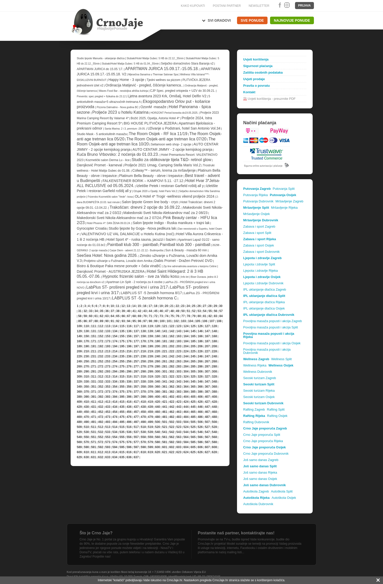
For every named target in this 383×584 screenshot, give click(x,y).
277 (136, 366)
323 (178, 376)
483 (178, 417)
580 (157, 442)
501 (164, 422)
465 (193, 412)
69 (139, 316)
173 (107, 341)
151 (93, 336)
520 (157, 427)
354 (114, 386)
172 (100, 341)
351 (93, 386)
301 (164, 371)
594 (114, 447)
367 (207, 386)
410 (86, 402)
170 (86, 341)
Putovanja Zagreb (257, 188)
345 (193, 381)
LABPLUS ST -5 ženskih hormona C (144, 298)
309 (79, 376)
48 (172, 311)
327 (207, 376)
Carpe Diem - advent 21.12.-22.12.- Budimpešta (136, 250)
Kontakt (249, 92)
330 (86, 381)
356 (129, 386)
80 (199, 316)
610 (86, 452)
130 (86, 331)
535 (122, 432)
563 (178, 437)
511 (93, 427)
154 (114, 336)
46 (161, 311)
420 (157, 402)
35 (101, 311)
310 (86, 376)
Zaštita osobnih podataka (263, 72)
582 (171, 442)
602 (171, 447)
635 (122, 457)
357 (136, 386)
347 (207, 381)
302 (171, 371)
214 (114, 351)
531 (93, 432)
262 (171, 361)
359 (150, 386)
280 (157, 366)
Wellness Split (281, 359)
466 (200, 412)
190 (86, 346)
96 (139, 321)
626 (200, 452)
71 (150, 316)
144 (186, 331)
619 (150, 452)
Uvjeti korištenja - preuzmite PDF (272, 98)
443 (178, 407)
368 (214, 386)
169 (79, 341)
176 (129, 341)
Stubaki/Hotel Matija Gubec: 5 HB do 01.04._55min (130, 63)
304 (186, 371)
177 (136, 341)
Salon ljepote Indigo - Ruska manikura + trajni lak (171, 223)
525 (193, 427)
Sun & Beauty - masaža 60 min (186, 250)
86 (85, 321)
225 (193, 351)
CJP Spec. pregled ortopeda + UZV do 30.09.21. (182, 91)
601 (164, 447)
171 (93, 341)
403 (178, 396)
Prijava (304, 5)
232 (100, 356)
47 (166, 311)
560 (157, 437)
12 (123, 306)
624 (186, 452)
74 (166, 316)
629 (79, 457)
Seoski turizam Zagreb (259, 378)
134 (114, 331)
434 (114, 407)
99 (155, 321)
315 (122, 376)
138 (143, 331)
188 (214, 341)
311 (93, 376)
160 (157, 336)
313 (107, 376)
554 (114, 437)
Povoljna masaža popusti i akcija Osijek (272, 343)
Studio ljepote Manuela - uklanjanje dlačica (101, 58)
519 (150, 427)
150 (86, 336)
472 (100, 417)
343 (178, 381)
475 (122, 417)
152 (100, 336)
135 (122, 331)
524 (186, 427)
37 (112, 311)
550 (86, 437)
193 (107, 346)
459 (150, 412)
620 (157, 452)
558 (143, 437)
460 (157, 412)
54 (204, 311)
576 (129, 442)
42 (139, 311)
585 (193, 442)
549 (79, 437)
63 (107, 316)
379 (150, 391)
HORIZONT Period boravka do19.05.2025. (175, 112)
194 (114, 346)
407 (207, 396)
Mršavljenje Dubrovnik (260, 220)
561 (164, 437)
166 (200, 336)
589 (79, 447)
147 (207, 331)
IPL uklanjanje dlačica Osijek (264, 308)
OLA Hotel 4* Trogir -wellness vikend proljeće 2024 (174, 196)
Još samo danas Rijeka (260, 472)
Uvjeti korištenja (256, 59)
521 (164, 427)
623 (178, 452)
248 (214, 356)
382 (171, 391)
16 (144, 306)
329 (79, 381)
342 (171, 381)
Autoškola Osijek (284, 497)
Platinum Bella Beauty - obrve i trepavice (151, 176)
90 (107, 321)
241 (164, 356)
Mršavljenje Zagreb (289, 201)
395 (122, 396)
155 (122, 336)
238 (143, 356)
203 (178, 346)
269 (79, 366)
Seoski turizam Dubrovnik (263, 403)
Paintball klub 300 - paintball (132, 244)
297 (136, 371)
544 (186, 432)
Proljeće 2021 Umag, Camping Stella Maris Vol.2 (163, 165)
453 (107, 412)
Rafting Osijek (277, 415)
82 (210, 316)
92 (118, 321)
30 (220, 306)
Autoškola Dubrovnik (258, 504)
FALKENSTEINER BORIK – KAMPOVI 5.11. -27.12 (143, 181)
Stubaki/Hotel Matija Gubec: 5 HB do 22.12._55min (155, 58)
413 (107, 402)
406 (200, 396)
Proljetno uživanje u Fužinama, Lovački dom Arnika (118, 261)
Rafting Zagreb (254, 409)
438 (143, 407)
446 (200, 407)
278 (143, 366)
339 (150, 381)
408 (214, 396)
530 (86, 432)
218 (143, 351)
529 (79, 432)
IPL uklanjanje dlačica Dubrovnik (268, 314)
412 (100, 402)
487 (207, 417)
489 (79, 422)
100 (162, 321)
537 (136, 432)
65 (118, 316)
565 (193, 437)
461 (164, 412)
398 (143, 396)
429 (79, 407)
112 (100, 326)
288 (214, 366)
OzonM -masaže (153, 107)
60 (90, 316)
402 (171, 396)
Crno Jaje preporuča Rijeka (263, 441)
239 (150, 356)
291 (93, 371)
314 (114, 376)
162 (171, 336)
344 (186, 381)
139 (150, 331)
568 (214, 437)
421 (164, 402)
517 (136, 427)
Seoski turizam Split (259, 384)
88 (96, 321)
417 (136, 402)
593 (107, 447)
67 (128, 316)
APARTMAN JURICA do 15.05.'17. (100, 69)
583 (178, 442)
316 (129, 376)
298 (143, 371)
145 (193, 331)
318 (143, 376)
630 (86, 457)
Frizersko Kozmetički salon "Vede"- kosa (111, 196)
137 (136, 331)
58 (79, 316)
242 (171, 356)
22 (177, 306)
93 (123, 321)
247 (207, 356)
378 (143, 391)
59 (85, 316)
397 (136, 396)
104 (190, 321)
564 (186, 437)
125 (193, 326)
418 (143, 402)
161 (164, 336)
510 (86, 427)
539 (150, 432)
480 (157, 417)
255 (122, 361)
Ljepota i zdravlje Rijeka (260, 270)
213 (107, 351)
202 (171, 346)
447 (207, 407)
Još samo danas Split (260, 466)
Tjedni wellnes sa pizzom (164, 80)
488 (214, 417)
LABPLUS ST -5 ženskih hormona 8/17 (151, 293)
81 (204, 316)
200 (157, 346)
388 (214, 391)
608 (214, 447)
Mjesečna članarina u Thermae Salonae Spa (153, 74)
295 (122, 371)
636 (129, 457)
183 (178, 341)
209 (79, 351)
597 (136, 447)
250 (86, 361)
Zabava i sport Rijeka (259, 239)
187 (207, 341)
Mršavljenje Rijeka (284, 207)
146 (200, 331)
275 (122, 366)
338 (143, 381)
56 (215, 311)
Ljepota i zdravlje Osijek (262, 277)
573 (107, 442)
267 (207, 361)
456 (129, 412)
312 (100, 376)
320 (157, 376)
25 (193, 306)
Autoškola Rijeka (256, 497)
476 (129, 417)
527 (207, 427)
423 (178, 402)
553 (107, 437)
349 (79, 386)
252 (100, 361)
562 (171, 437)
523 (178, 427)
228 (214, 351)
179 (150, 341)
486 (200, 417)
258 (143, 361)
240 (157, 356)
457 (136, 412)
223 (178, 351)
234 (114, 356)
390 (86, 396)
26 (199, 306)
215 (122, 351)
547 (207, 432)
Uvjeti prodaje (254, 79)
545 (193, 432)
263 (178, 361)
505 (193, 422)
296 (129, 371)
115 (122, 326)
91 (112, 321)
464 (186, 412)
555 (122, 437)
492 (100, 422)
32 (85, 311)
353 (107, 386)
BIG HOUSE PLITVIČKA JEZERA (150, 123)
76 (177, 316)
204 (186, 346)
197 (136, 346)
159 (150, 336)
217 (136, 351)
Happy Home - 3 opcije (126, 80)
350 (86, 386)
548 (214, 432)
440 (157, 407)
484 (186, 417)
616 (129, 452)
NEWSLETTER (259, 6)
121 (164, 326)
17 (150, 306)
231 (93, 356)
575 (122, 442)
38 (118, 311)
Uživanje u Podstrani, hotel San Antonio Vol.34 (184, 128)
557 (136, 437)
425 (193, 402)
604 (186, 447)
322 (171, 376)
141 (164, 331)
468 (214, 412)
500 (157, 422)
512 (100, 427)
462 (171, 412)
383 (178, 391)
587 (207, 442)
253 (107, 361)
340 (157, 381)
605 (193, 447)
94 (128, 321)
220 (157, 351)
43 (144, 311)
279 (150, 366)
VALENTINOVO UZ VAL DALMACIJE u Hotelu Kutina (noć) (127, 234)
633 (107, 457)
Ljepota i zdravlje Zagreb (262, 258)
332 (100, 381)
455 (122, 412)
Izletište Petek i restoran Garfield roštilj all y (170, 186)
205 (193, 346)
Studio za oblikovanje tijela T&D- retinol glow (171, 160)
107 (211, 321)
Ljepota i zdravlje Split (259, 264)
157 (136, 336)
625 (193, 452)
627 (207, 452)
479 (150, 417)
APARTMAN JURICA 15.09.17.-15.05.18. (162, 69)
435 (122, 407)
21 (171, 306)
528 (214, 427)
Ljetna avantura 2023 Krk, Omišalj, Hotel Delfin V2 (167, 96)
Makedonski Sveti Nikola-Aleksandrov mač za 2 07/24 (119, 218)
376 (129, 391)
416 (129, 402)
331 (93, 381)
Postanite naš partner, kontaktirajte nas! (236, 533)
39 (123, 311)
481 (164, 417)
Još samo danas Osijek (260, 478)
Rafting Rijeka (254, 415)
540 (157, 432)
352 (100, 386)
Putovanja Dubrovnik (258, 201)
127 (207, 326)
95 (134, 321)
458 (143, 412)
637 (136, 457)
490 (86, 422)
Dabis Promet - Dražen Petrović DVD (183, 261)
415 (122, 402)
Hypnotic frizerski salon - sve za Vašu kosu (141, 276)
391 (93, 396)
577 (136, 442)
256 (129, 361)
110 (86, 326)
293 (107, 371)
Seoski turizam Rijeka (259, 390)
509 (79, 427)
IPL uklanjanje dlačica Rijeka (264, 302)
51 (188, 311)
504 (186, 422)
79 (193, 316)
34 (96, 311)
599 (150, 447)
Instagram (286, 5)
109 (79, 326)
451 (93, 412)
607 (207, 447)
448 (214, 407)
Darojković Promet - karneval (100, 165)
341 (164, 381)
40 (128, 311)
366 (200, 386)
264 (186, 361)
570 (86, 442)
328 (214, 376)
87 (90, 321)
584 (186, 442)
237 (136, 356)
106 (204, 321)
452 (100, 412)
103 (183, 321)
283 (178, 366)
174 (114, 341)
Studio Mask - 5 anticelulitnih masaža (102, 134)
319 (150, 376)
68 (134, 316)
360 (157, 386)
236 (129, 356)
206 (200, 346)
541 (164, 432)
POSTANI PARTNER (227, 6)
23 (182, 306)
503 (178, 422)
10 (112, 306)
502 (171, 422)
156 (129, 336)
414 (114, 402)
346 (200, 381)
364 (186, 386)
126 (200, 326)
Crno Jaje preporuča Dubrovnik (266, 453)
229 (79, 356)
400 (157, 396)
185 (193, 341)
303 (178, 371)
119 (150, 326)
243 (178, 356)
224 (186, 351)
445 (193, 407)
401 (164, 396)
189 (79, 346)
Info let (185, 276)
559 (150, 437)
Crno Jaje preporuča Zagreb (265, 428)
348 (214, 381)
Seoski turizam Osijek (259, 396)
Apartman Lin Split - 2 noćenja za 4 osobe (134, 282)
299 (150, 371)
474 (114, 417)
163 (178, 336)
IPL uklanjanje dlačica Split (264, 295)
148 (214, 331)
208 (214, 346)
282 (171, 366)
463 (178, 412)
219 (150, 351)
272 (100, 366)
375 (122, 391)
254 (114, 361)
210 (86, 351)
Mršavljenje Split (256, 207)
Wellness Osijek (281, 365)
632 (100, 457)
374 (114, 391)
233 (107, 356)
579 (150, 442)
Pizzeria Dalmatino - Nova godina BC (117, 107)
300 (157, 371)
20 (166, 306)
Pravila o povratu (256, 85)
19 (161, 306)
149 (79, 336)
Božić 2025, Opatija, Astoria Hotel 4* (155, 118)
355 (122, 386)
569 (79, 442)
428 (214, 402)
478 (143, 417)
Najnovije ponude (292, 20)
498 (143, 422)
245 (193, 356)
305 (193, 371)
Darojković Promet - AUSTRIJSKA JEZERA (111, 271)
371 (93, 391)
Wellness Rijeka (255, 365)
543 (178, 432)
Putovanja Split (284, 188)
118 (143, 326)
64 (112, 316)
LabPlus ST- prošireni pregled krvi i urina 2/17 (127, 287)
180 (157, 341)
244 (186, 356)
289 (79, 371)
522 (171, 427)
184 (186, 341)
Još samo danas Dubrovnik (264, 485)
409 (79, 402)
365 (193, 386)
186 (200, 341)
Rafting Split (276, 409)
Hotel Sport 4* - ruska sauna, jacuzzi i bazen (141, 239)
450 (86, 412)
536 (129, 432)
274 (114, 366)
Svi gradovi (219, 20)
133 (107, 331)
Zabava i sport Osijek (258, 245)
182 (171, 341)
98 (150, 321)
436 (129, 407)
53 (199, 311)
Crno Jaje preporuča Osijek (264, 447)
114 (114, 326)
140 (157, 331)
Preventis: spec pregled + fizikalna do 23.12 (101, 96)
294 (114, 371)
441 (164, 407)
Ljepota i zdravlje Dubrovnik (263, 283)
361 (164, 386)
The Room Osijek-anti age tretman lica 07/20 (166, 139)
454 (114, 412)
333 (107, 381)
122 (171, 326)
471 (93, 417)
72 (155, 316)
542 (171, 432)
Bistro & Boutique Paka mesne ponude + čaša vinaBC (119, 266)
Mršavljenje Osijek (256, 214)
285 (193, 366)
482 (171, 417)
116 (129, 326)
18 (155, 306)
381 (164, 391)
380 (157, 391)
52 (193, 311)
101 (169, 321)
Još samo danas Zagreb (260, 460)
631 (93, 457)
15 (139, 306)
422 (171, 402)
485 (193, 417)
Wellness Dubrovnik (257, 371)
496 (129, 422)
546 (200, 432)
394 (114, 396)
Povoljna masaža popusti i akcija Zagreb (272, 321)
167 (207, 336)
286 (200, 366)
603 (178, 447)
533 (107, 432)
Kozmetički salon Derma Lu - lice (107, 160)
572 (100, 442)
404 (186, 396)
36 (107, 311)
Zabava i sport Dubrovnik (261, 251)
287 (207, 366)
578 (143, 442)
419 (150, 402)
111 (93, 326)
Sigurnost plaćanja (258, 66)
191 (93, 346)
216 (129, 351)
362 (171, 386)
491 (93, 422)
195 (122, 346)
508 (214, 422)
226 (200, 351)
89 (101, 321)
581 (164, 442)
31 (79, 311)
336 (129, 381)
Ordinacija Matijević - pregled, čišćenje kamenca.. (144, 85)
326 (200, 376)
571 (93, 442)
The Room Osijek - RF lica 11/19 (158, 134)
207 (207, 346)
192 (100, 346)
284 (186, 366)
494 (114, 422)
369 (79, 391)
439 (150, 407)
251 (93, 361)
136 (129, 331)
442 (171, 407)
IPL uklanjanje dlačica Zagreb (264, 289)
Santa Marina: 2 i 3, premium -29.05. (125, 128)
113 (107, 326)
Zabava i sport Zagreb (259, 226)
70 (144, 316)
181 (164, 341)
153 (107, 336)
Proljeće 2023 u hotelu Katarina (120, 112)
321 (164, 376)
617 (136, 452)
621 (164, 452)
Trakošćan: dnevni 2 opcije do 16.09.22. (145, 207)
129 (79, 331)
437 (136, 407)
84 (221, 316)
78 (188, 316)
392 (100, 396)
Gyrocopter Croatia (92, 228)
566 (200, 437)
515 (122, 427)
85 (79, 321)
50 (183, 311)
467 (207, 412)
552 (100, 437)
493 (107, 422)
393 (107, 396)
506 (200, 422)
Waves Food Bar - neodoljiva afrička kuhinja (124, 90)
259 (150, 361)
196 (129, 346)
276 (129, 366)
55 (210, 311)
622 (171, 452)
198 (143, 346)
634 (114, 457)
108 (218, 321)
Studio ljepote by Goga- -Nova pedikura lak (142, 228)
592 (100, 447)
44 (150, 311)
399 (150, 396)
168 (214, 336)
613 (107, 452)
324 (186, 376)
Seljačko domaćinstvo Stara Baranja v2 (187, 63)
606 (200, 447)
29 (215, 306)
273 (107, 366)
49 (177, 311)
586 (200, 442)
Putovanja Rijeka (255, 195)
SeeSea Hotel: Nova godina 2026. (107, 255)
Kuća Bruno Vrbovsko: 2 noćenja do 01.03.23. (118, 154)
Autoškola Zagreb (256, 491)
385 (193, 391)
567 (207, 437)
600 (157, 447)
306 (200, 371)
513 (107, 427)
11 (117, 306)
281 (164, 366)
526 (200, 427)
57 (221, 311)
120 (157, 326)
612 (100, 452)
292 (100, 371)
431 (93, 407)
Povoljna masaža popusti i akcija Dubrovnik (267, 351)
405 (193, 396)
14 (133, 306)
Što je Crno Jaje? (96, 533)
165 (193, 336)
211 (93, 351)
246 (200, 356)
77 (183, 316)
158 (143, 336)
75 (172, 316)
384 (186, 391)
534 (114, 432)
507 (207, 422)
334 (114, 381)
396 (129, 396)
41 (134, 311)
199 (150, 346)
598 (143, 447)
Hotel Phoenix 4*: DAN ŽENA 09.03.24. (109, 223)
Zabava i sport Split (257, 232)
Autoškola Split (281, 491)
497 (136, 422)
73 (161, 316)
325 (193, 376)
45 (155, 311)
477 (136, 417)
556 (129, 437)
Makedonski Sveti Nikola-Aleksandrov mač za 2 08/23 (165, 213)
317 (136, 376)
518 (143, 427)
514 (114, 427)
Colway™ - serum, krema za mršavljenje (164, 170)
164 (186, 336)
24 (188, 306)
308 (214, 371)
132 (100, 331)
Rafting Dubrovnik (256, 422)
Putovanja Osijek (283, 195)
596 (129, 447)
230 (86, 356)
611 (93, 452)
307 (207, 371)
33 (90, 311)
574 (114, 442)
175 (122, 341)
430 (86, 407)
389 (79, 396)
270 (86, 366)
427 (207, 402)
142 (171, 331)
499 (150, 422)
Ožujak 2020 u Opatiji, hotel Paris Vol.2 (155, 191)
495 (122, 422)
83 (215, 316)
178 (143, 341)
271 (93, 366)
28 (210, 306)
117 (136, 326)
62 (101, 316)
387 (207, 391)
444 (186, 407)
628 (214, 452)
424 (186, 402)
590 (86, 447)
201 (164, 346)
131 (93, 331)
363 (178, 386)
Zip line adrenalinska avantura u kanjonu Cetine (190, 266)
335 (122, 381)
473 (107, 417)
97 (144, 321)
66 (123, 316)
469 (79, 417)
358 (143, 386)
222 (171, 351)
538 (143, 432)
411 (93, 402)
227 (207, 351)
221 (164, 351)
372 (100, 391)
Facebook (279, 5)
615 (122, 452)
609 (79, 452)
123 (178, 326)
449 (79, 412)
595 (122, 447)
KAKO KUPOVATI (193, 6)
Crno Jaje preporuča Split (261, 434)
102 (176, 321)
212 (100, 351)
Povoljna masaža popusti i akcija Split (270, 327)
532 (100, 432)
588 (214, 442)
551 (93, 437)
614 (114, 452)
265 (193, 361)
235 (122, 356)
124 (186, 326)
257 (136, 361)
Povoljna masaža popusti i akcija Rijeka (268, 335)
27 (204, 306)
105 (197, 321)
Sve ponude (252, 20)
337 (136, 381)
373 (107, 391)
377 (136, 391)
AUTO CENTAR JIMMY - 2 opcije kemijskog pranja (172, 149)
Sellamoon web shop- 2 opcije (171, 144)
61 (96, 316)
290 (86, 371)
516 (129, 427)
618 (143, 452)
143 (178, 331)
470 (86, 417)
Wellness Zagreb (256, 359)
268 (214, 361)
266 (200, 361)
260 (157, 361)
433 (107, 407)
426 (200, 402)
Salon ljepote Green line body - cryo (150, 202)
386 (200, 391)
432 (100, 407)
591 (93, 447)
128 (214, 326)
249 (79, 361)
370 (86, 391)
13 (128, 306)
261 (164, 361)
